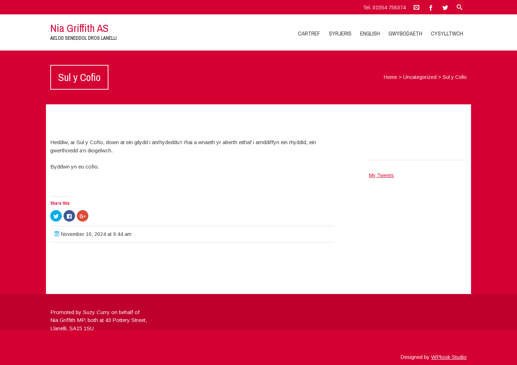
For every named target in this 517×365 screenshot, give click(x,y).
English (370, 33)
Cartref (309, 33)
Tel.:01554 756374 (384, 7)
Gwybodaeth (405, 33)
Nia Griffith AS (79, 28)
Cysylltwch (447, 33)
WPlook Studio (449, 357)
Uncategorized (420, 77)
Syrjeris (340, 33)
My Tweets (381, 175)
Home (390, 77)
